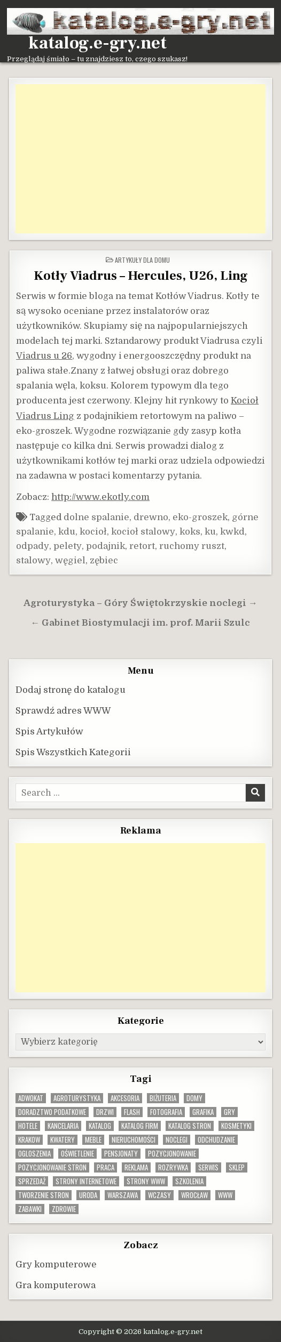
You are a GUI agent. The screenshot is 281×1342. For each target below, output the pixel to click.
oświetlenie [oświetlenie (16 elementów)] (77, 1154)
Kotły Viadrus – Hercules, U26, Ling (141, 276)
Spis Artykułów (49, 731)
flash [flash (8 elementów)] (132, 1112)
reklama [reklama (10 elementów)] (136, 1167)
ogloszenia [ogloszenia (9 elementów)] (34, 1154)
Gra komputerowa (55, 1285)
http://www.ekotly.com (100, 497)
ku (210, 532)
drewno (151, 517)
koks (189, 532)
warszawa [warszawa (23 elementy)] (122, 1195)
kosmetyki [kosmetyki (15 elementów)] (236, 1126)
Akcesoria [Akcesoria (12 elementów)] (125, 1098)
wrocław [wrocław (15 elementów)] (194, 1195)
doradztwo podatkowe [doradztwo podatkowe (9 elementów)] (52, 1112)
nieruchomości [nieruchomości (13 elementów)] (133, 1140)
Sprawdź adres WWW (63, 711)
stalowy (33, 560)
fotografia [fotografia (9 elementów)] (166, 1112)
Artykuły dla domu (142, 260)
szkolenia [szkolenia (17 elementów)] (189, 1181)
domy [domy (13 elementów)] (194, 1098)
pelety (67, 546)
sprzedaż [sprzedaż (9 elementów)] (31, 1181)
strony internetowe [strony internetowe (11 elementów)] (86, 1181)
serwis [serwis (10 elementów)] (208, 1167)
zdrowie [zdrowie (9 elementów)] (64, 1209)
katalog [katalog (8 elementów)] (100, 1126)
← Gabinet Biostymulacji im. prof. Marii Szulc (141, 623)
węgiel (70, 560)
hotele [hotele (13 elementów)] (27, 1126)
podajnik (105, 546)
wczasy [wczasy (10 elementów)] (159, 1195)
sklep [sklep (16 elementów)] (237, 1167)
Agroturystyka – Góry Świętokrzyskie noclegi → (140, 603)
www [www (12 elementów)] (225, 1195)
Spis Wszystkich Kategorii (73, 752)
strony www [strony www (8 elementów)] (146, 1181)
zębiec (104, 560)
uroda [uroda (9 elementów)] (88, 1195)
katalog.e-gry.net (97, 43)
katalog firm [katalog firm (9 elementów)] (139, 1126)
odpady (32, 546)
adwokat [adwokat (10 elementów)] (30, 1098)
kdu (66, 532)
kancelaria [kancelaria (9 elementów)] (63, 1126)
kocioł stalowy (143, 532)
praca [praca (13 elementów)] (105, 1167)
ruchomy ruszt (191, 546)
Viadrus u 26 (44, 356)
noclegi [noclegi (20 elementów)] (177, 1140)
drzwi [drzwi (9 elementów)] (105, 1112)
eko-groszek (200, 517)
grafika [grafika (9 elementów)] (203, 1112)
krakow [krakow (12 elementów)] (29, 1140)
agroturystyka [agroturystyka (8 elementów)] (76, 1098)
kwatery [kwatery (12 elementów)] (62, 1140)
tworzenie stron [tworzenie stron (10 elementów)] (43, 1195)
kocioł (93, 532)
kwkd (232, 532)
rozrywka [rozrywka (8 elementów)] (173, 1167)
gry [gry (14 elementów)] (229, 1112)
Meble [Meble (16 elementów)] (93, 1140)
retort (142, 546)
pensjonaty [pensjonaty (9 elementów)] (121, 1154)
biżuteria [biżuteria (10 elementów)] (163, 1098)
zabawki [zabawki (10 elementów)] (30, 1209)
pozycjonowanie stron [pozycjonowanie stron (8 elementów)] (52, 1167)
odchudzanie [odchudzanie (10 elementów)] (216, 1140)
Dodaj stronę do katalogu (70, 690)
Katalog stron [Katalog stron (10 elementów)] (189, 1126)
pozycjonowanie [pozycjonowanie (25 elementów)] (172, 1154)
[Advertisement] (140, 158)
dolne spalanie (96, 517)
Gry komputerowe (56, 1264)
